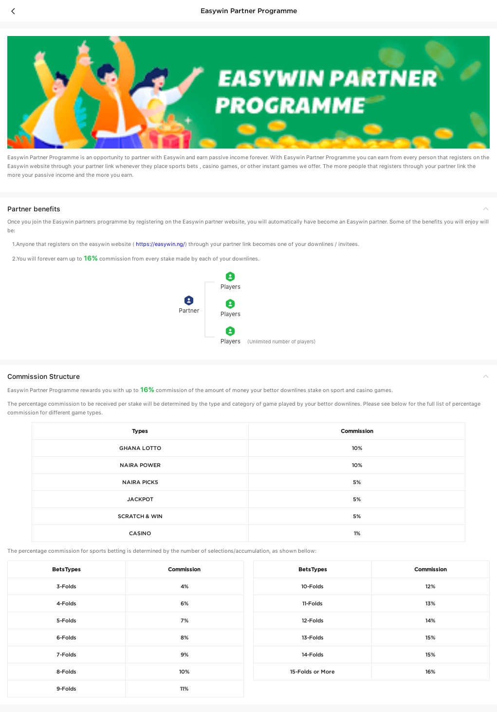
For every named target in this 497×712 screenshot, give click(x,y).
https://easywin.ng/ (160, 244)
